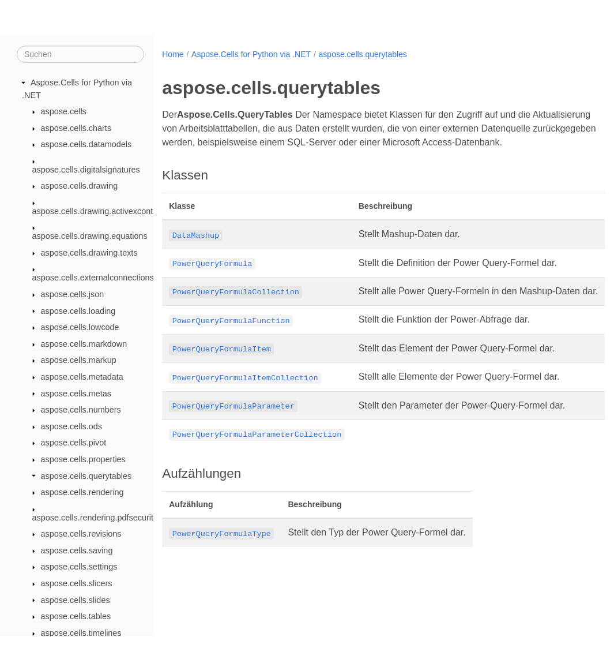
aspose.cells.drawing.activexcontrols (99, 211)
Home (172, 54)
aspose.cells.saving (77, 551)
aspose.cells (63, 112)
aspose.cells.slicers (76, 584)
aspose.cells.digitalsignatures (86, 170)
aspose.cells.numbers (81, 410)
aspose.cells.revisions (81, 534)
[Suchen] (80, 54)
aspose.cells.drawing (79, 186)
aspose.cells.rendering (82, 492)
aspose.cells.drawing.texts (89, 253)
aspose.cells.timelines (81, 633)
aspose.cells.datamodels (86, 144)
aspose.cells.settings (79, 567)
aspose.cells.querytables (86, 476)
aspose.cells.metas (76, 393)
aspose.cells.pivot (74, 443)
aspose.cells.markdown (84, 344)
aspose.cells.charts (76, 128)
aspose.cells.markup (78, 360)
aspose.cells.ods (71, 427)
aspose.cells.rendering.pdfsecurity (95, 517)
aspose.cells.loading (78, 311)
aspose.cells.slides (75, 600)
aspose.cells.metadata (82, 377)
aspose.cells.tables (76, 616)
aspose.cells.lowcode (80, 327)
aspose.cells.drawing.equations (90, 236)
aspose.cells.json (72, 294)
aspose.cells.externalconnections (93, 278)
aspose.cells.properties (83, 460)
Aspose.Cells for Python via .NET (251, 54)
